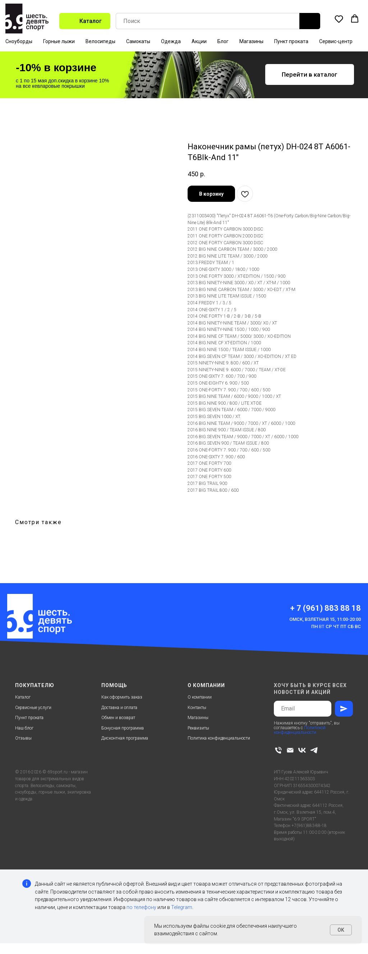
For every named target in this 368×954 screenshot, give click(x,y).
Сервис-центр (336, 41)
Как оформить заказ (121, 697)
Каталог (23, 697)
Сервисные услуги (33, 707)
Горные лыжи (59, 41)
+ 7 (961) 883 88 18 (325, 608)
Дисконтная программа (124, 738)
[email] (290, 750)
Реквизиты (198, 728)
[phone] (278, 750)
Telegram (181, 907)
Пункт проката (291, 41)
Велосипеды (100, 41)
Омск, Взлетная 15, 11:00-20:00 (325, 619)
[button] (339, 18)
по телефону (141, 907)
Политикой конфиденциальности (300, 730)
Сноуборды (18, 41)
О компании (200, 697)
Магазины (251, 41)
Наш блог (24, 728)
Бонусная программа (122, 728)
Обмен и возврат (118, 717)
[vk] (302, 750)
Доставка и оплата (119, 707)
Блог (223, 41)
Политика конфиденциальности (219, 738)
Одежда (171, 41)
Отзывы (23, 738)
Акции (199, 41)
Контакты (197, 707)
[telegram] (313, 750)
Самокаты (138, 41)
